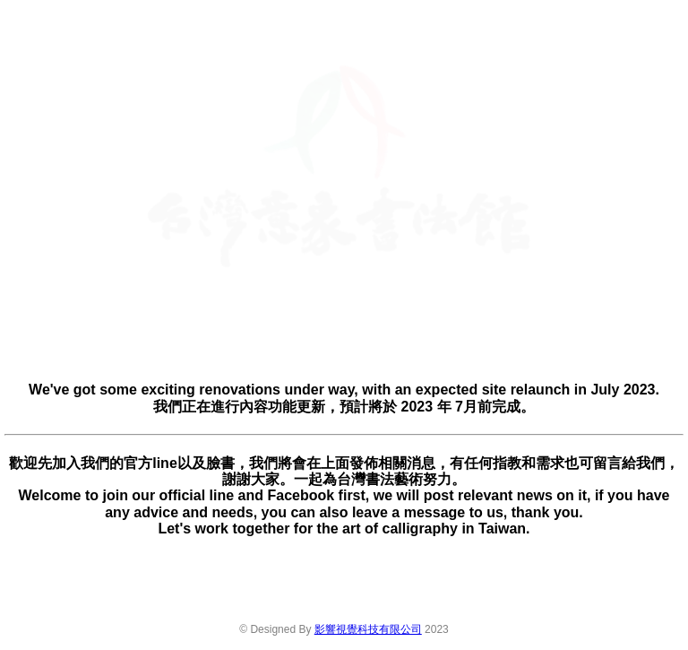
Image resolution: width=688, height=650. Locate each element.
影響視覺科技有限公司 (368, 629)
